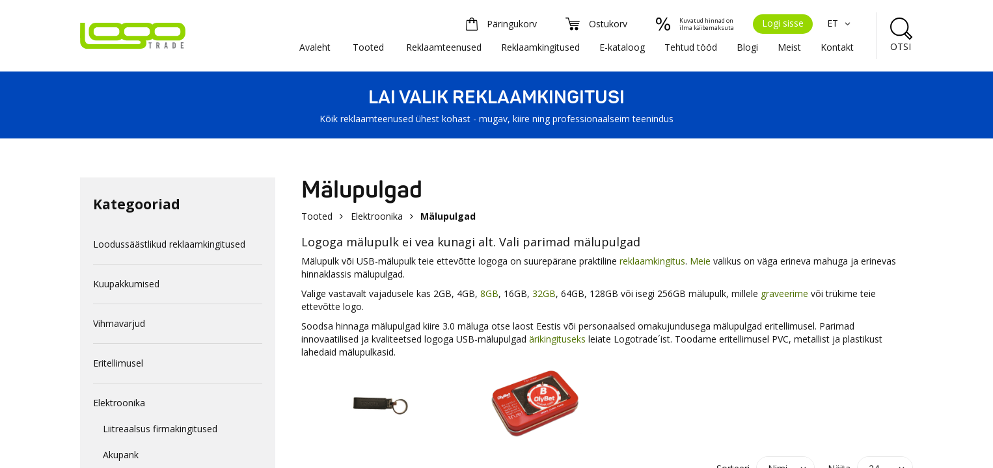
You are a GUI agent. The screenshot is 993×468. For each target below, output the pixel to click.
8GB (489, 293)
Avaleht (315, 47)
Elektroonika (119, 402)
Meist (789, 47)
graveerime (784, 293)
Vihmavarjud (119, 323)
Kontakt (837, 47)
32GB (544, 293)
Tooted (368, 47)
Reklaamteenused (444, 47)
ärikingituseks (557, 339)
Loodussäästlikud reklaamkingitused (169, 244)
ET (840, 23)
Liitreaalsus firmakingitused (160, 428)
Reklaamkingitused (540, 47)
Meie (700, 261)
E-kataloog (622, 47)
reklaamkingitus (652, 261)
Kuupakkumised (126, 284)
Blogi (747, 47)
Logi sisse (783, 23)
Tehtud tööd (690, 47)
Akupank (121, 454)
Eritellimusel (118, 363)
